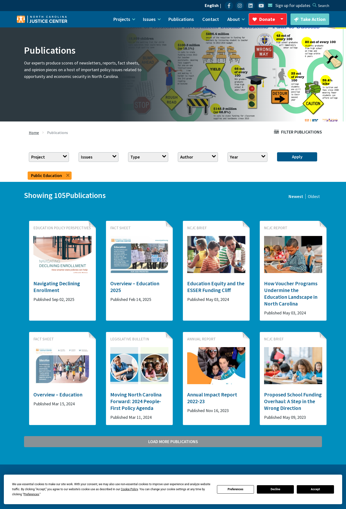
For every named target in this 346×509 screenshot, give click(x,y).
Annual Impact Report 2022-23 (212, 398)
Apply (297, 156)
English (212, 5)
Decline (275, 489)
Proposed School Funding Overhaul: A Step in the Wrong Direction (293, 401)
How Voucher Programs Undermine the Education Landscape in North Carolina (290, 293)
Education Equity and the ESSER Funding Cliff (215, 286)
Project (38, 157)
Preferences (235, 489)
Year (234, 157)
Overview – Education (57, 394)
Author (186, 157)
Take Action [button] (310, 19)
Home (34, 132)
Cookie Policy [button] (129, 489)
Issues (87, 157)
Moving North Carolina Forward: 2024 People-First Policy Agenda (135, 401)
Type (135, 157)
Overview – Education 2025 (134, 286)
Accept (315, 489)
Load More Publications (173, 441)
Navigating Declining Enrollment (56, 286)
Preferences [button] (31, 494)
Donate (269, 20)
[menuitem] (229, 5)
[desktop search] (323, 5)
